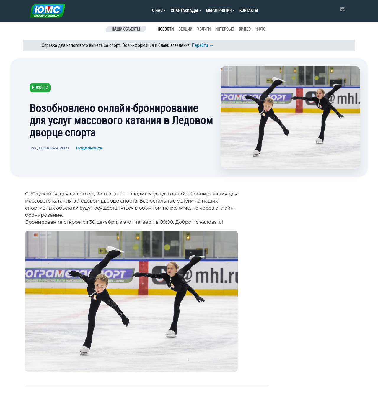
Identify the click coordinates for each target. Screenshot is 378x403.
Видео (245, 29)
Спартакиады (184, 10)
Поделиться (89, 148)
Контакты (248, 10)
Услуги (204, 29)
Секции (185, 29)
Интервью (224, 29)
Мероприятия (219, 10)
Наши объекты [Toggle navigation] (126, 29)
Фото (260, 29)
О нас (157, 10)
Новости (166, 29)
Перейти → (203, 45)
